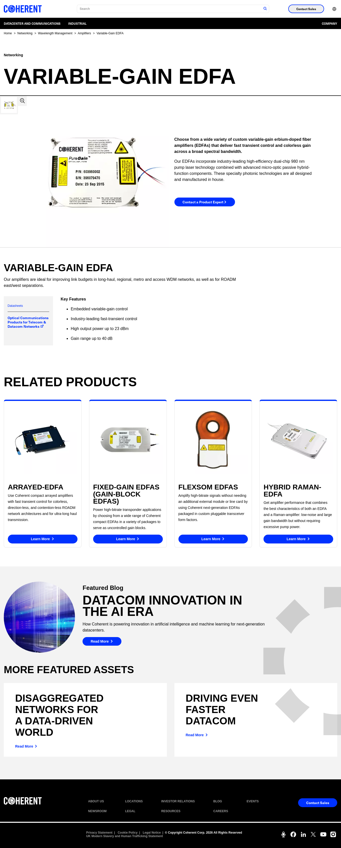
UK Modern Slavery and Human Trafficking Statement (124, 836)
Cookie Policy (128, 832)
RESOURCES (170, 811)
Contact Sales (306, 9)
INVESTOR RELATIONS (178, 801)
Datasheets (15, 306)
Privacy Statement (99, 832)
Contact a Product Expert (204, 202)
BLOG (217, 801)
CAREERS (220, 811)
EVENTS (253, 801)
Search (85, 9)
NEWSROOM (97, 811)
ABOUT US (96, 801)
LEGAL (130, 811)
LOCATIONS (134, 801)
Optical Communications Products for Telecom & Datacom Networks (28, 322)
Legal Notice (152, 832)
